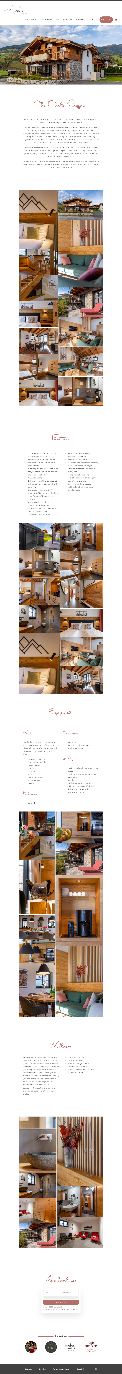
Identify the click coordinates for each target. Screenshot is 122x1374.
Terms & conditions (61, 1369)
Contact (80, 20)
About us (93, 20)
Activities (67, 20)
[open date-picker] (61, 1292)
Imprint (42, 1369)
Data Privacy (82, 1369)
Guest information (50, 20)
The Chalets (30, 20)
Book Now (106, 20)
